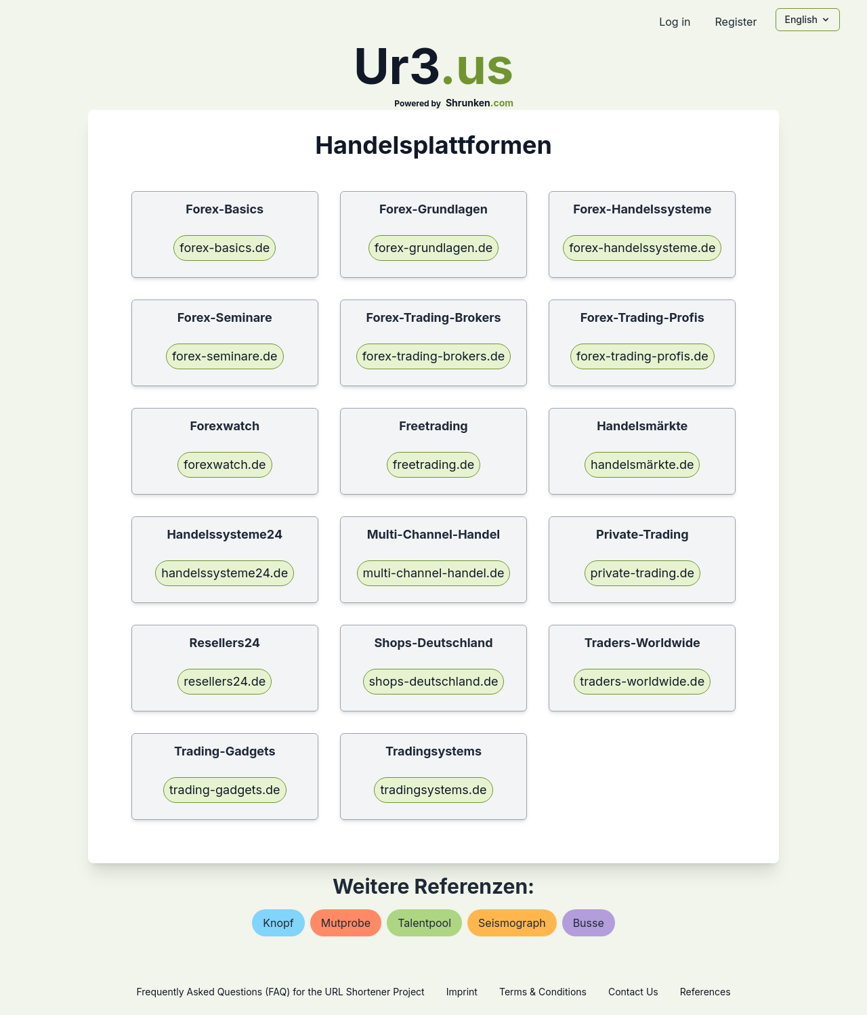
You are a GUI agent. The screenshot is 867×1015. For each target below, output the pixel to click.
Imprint (462, 991)
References (705, 991)
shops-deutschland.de (434, 681)
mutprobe (346, 923)
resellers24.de (225, 681)
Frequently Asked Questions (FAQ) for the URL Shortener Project (280, 991)
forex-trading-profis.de (642, 356)
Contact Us (633, 991)
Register (736, 21)
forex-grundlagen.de (434, 248)
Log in (674, 21)
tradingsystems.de (433, 790)
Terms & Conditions (543, 991)
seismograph (512, 923)
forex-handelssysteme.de (642, 248)
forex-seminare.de (225, 356)
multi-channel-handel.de (434, 573)
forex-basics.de (224, 248)
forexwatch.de (225, 464)
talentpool (424, 923)
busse (588, 923)
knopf (278, 923)
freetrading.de (434, 464)
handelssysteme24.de (224, 573)
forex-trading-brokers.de (433, 356)
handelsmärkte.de (642, 464)
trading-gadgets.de (224, 790)
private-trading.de (642, 573)
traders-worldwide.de (642, 681)
